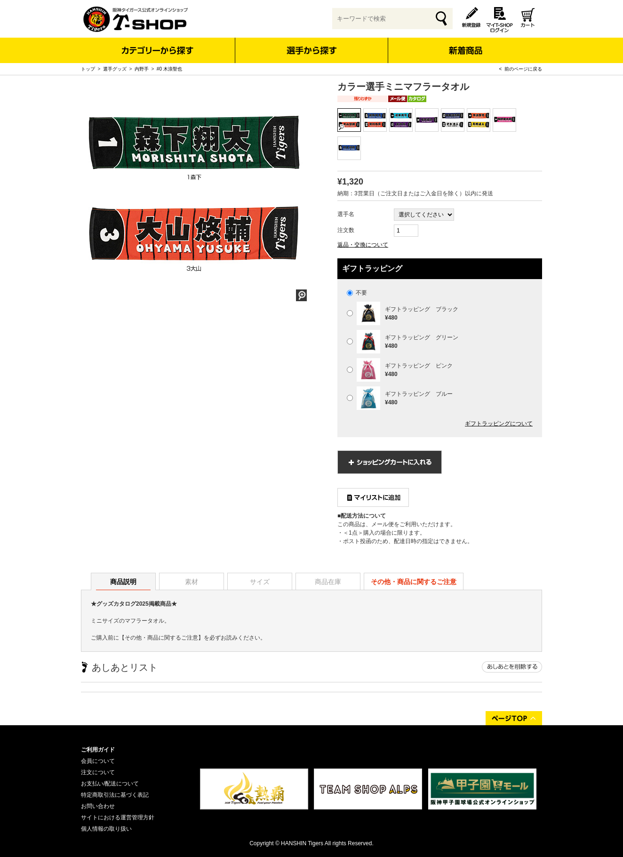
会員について (98, 761)
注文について (98, 772)
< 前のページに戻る (520, 69)
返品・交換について (362, 244)
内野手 (142, 69)
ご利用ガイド (98, 749)
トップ (88, 69)
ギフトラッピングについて (499, 423)
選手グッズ (115, 69)
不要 (357, 292)
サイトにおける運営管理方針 (117, 817)
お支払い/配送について (110, 783)
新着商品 (465, 44)
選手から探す (311, 50)
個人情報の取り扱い (106, 828)
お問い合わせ (98, 806)
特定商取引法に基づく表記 (115, 795)
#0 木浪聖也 (169, 69)
